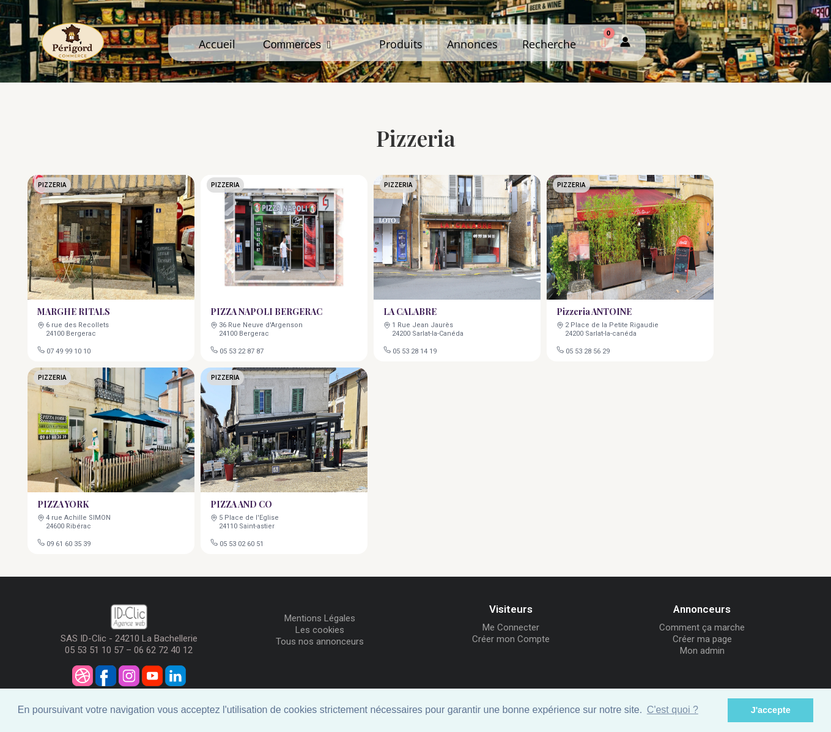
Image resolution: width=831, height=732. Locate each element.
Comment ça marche (702, 627)
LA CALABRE (411, 310)
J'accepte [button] (771, 710)
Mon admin (702, 650)
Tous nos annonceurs (320, 641)
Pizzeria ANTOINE (595, 310)
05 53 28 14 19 (415, 349)
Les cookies (319, 629)
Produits (401, 44)
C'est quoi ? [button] (672, 709)
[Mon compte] (625, 42)
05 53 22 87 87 (242, 349)
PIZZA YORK (64, 503)
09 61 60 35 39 (69, 542)
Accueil (217, 44)
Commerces (297, 45)
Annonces (472, 44)
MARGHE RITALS (74, 310)
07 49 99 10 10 (69, 349)
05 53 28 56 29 (588, 349)
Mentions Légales (319, 618)
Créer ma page (702, 639)
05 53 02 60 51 (242, 542)
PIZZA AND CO (242, 503)
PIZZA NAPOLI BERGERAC (266, 310)
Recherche (549, 44)
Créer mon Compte (511, 639)
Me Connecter (510, 627)
